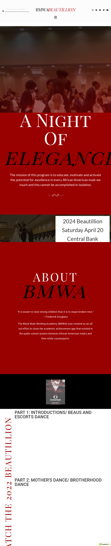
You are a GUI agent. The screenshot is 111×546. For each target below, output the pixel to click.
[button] (55, 17)
